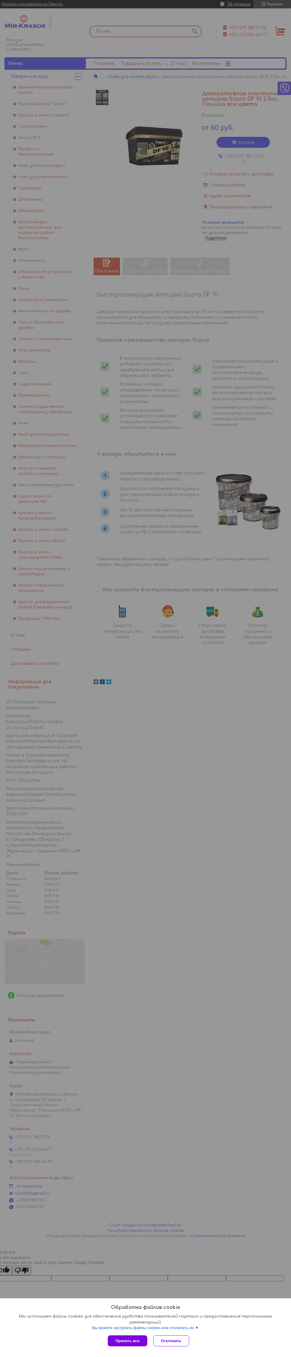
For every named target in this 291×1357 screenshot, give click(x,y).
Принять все (128, 1341)
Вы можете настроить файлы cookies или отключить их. (143, 1328)
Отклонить (171, 1341)
